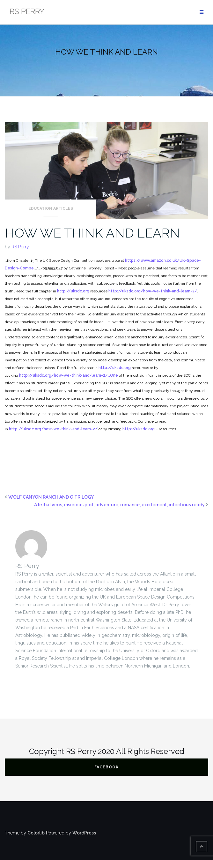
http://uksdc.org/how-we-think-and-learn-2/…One (68, 375)
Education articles (50, 208)
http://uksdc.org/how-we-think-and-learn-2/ (152, 291)
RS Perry (20, 246)
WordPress (84, 832)
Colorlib (36, 832)
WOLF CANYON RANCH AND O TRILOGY (51, 497)
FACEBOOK (106, 767)
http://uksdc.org (73, 291)
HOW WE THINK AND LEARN (92, 232)
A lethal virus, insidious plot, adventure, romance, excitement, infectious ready (119, 504)
